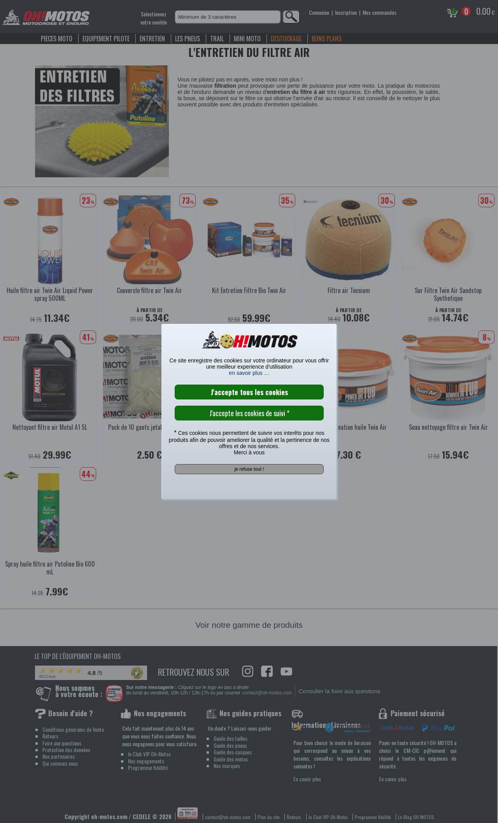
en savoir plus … (249, 373)
